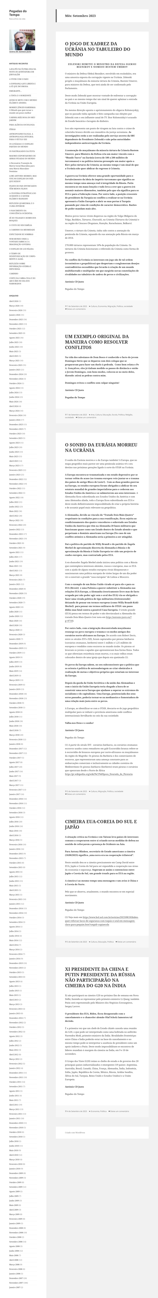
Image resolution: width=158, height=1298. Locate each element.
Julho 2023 (13, 447)
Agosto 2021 (14, 552)
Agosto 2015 (14, 872)
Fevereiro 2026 (15, 310)
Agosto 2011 (14, 1091)
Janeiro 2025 (14, 369)
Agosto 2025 (14, 337)
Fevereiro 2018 (15, 739)
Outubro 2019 (15, 653)
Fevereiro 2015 (15, 899)
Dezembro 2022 (16, 479)
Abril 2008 (13, 1260)
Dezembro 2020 (16, 589)
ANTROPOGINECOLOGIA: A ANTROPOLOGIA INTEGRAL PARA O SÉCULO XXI (21, 137)
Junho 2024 (14, 397)
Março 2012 (14, 1059)
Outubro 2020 (15, 598)
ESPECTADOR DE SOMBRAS (21, 234)
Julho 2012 (13, 1041)
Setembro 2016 (15, 812)
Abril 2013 (13, 999)
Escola (114, 414)
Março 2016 (14, 840)
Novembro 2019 (16, 648)
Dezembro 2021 (16, 534)
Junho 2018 (14, 721)
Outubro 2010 (15, 1132)
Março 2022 (14, 520)
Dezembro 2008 (16, 1228)
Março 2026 (14, 306)
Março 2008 (14, 1264)
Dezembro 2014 (16, 908)
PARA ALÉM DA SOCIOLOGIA (22, 124)
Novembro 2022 (16, 484)
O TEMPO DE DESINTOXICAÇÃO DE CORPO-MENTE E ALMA (22, 256)
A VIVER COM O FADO (18, 79)
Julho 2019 (13, 662)
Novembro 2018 (16, 698)
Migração (112, 306)
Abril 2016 (13, 835)
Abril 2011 (13, 1105)
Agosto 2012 (14, 1036)
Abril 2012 (13, 1054)
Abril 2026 (13, 301)
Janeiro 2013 (14, 1013)
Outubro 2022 (15, 488)
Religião (128, 414)
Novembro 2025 (16, 324)
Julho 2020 (13, 611)
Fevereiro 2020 (15, 634)
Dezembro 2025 (16, 319)
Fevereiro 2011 (15, 1114)
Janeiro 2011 (14, 1118)
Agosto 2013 (14, 981)
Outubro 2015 (15, 863)
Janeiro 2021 (14, 584)
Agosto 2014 (14, 926)
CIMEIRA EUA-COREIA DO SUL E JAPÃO (101, 824)
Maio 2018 (13, 726)
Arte (92, 414)
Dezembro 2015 (16, 853)
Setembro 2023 (15, 438)
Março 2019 (14, 680)
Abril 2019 (13, 675)
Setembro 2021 (15, 548)
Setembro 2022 (15, 493)
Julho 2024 (13, 392)
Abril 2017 (13, 780)
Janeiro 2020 (14, 639)
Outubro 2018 (15, 703)
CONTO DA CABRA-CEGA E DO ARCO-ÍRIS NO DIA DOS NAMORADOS (22, 281)
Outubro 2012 (15, 1027)
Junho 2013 (14, 990)
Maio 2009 (13, 1205)
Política (120, 306)
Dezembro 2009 (16, 1173)
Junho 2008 (14, 1251)
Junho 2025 (14, 347)
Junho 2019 (14, 666)
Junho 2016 (14, 826)
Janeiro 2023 (14, 474)
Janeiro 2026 (14, 315)
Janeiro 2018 (14, 744)
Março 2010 (14, 1159)
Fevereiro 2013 (15, 1009)
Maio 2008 (13, 1255)
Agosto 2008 (14, 1246)
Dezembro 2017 (16, 748)
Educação (107, 414)
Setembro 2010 (15, 1136)
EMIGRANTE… (15, 91)
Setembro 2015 (15, 867)
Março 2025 (14, 360)
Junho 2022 (14, 506)
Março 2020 (14, 630)
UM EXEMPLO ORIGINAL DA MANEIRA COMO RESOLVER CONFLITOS (97, 341)
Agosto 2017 (14, 762)
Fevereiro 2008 (15, 1269)
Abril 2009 (13, 1210)
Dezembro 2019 (16, 643)
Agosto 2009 (14, 1191)
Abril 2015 (13, 890)
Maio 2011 (13, 1100)
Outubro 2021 (15, 543)
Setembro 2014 (15, 922)
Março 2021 (14, 575)
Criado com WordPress (75, 1132)
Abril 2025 (13, 356)
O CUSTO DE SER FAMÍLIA (20, 225)
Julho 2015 (13, 876)
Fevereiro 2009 (15, 1219)
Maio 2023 (13, 456)
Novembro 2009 (16, 1178)
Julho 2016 (13, 821)
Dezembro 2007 (16, 1278)
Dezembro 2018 (16, 694)
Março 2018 (14, 735)
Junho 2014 (14, 936)
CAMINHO (13, 273)
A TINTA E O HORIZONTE (20, 95)
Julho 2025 (13, 342)
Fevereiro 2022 (15, 525)
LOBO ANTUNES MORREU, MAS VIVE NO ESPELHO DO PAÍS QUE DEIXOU (23, 179)
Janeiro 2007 (14, 1287)
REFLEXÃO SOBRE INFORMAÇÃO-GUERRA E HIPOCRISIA (20, 266)
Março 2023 (14, 465)
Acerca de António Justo (20, 51)
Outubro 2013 (15, 972)
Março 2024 (14, 411)
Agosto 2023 (14, 442)
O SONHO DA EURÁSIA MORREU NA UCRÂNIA (101, 447)
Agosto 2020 (14, 607)
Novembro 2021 (16, 538)
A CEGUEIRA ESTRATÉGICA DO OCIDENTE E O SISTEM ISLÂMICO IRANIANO (22, 196)
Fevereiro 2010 (15, 1164)
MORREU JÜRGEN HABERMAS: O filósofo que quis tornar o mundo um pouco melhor (22, 110)
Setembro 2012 (15, 1031)
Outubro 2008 (15, 1237)
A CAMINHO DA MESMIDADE (22, 230)
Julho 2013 (13, 986)
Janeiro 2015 (14, 904)
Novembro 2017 (16, 753)
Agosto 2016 (14, 817)
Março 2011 (14, 1109)
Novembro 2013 (16, 968)
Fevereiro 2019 (15, 684)
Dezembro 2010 (16, 1123)
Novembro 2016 (16, 803)
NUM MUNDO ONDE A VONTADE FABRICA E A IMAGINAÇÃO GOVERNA (20, 242)
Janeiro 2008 (14, 1273)
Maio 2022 (13, 511)
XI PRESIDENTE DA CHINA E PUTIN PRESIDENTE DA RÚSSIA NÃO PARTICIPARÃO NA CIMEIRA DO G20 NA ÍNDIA (100, 977)
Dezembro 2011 (16, 1073)
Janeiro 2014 (14, 958)
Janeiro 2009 (14, 1223)
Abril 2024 (13, 406)
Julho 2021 (13, 557)
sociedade (128, 306)
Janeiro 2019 (14, 689)
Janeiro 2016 (14, 849)
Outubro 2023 (15, 433)
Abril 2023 (13, 461)
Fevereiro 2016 (15, 844)
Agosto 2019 (14, 657)
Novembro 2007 (16, 1283)
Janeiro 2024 (14, 420)
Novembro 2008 (16, 1232)
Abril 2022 (13, 516)
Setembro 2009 (15, 1187)
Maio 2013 (13, 995)
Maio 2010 (13, 1150)
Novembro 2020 (16, 593)
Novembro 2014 (16, 913)
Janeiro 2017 (14, 794)
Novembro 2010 (16, 1127)
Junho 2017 (14, 771)
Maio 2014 (13, 940)
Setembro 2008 (15, 1241)
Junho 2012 (14, 1045)
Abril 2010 (13, 1155)
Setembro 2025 (15, 333)
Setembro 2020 (15, 602)
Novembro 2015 (16, 858)
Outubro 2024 (15, 383)
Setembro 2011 (15, 1086)
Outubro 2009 (15, 1182)
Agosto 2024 (14, 388)
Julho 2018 (13, 716)
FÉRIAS (12, 129)
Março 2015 (14, 894)
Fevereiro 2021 (15, 579)
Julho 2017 (13, 767)
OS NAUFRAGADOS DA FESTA (22, 151)
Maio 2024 (13, 401)
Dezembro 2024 (16, 374)
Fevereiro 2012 (15, 1063)
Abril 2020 (13, 625)
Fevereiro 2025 (15, 365)
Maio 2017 (13, 776)
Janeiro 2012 (14, 1068)
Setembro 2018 (15, 707)
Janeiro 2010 (14, 1168)
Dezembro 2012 (16, 1018)
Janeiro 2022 (14, 529)
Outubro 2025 (15, 328)
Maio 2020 (13, 621)
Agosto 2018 (14, 712)
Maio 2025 (13, 351)
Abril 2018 (13, 730)
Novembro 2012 (16, 1022)
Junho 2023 (14, 452)
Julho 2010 (13, 1141)
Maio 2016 (13, 831)
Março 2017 (14, 785)
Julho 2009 (13, 1196)
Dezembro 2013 (16, 963)
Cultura (94, 306)
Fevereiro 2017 (15, 789)
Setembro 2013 (15, 977)
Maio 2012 (13, 1050)
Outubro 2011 (15, 1082)
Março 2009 (14, 1214)
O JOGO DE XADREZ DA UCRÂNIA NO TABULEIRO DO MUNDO (97, 49)
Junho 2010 (14, 1146)
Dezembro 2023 (16, 424)
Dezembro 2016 (16, 799)
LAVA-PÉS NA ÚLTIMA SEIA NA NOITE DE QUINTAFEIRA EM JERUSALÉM (22, 72)
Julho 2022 (13, 502)
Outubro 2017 (15, 758)
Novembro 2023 (16, 429)
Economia (102, 306)
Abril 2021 (13, 570)
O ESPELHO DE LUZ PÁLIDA (21, 249)
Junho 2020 (14, 616)
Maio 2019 (13, 671)
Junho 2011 (14, 1095)
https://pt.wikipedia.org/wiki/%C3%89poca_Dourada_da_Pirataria (99, 774)
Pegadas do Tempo (18, 13)
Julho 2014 (13, 931)
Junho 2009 (14, 1200)
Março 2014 (14, 949)
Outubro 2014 (15, 917)
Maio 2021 (13, 566)
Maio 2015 (13, 885)
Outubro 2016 (15, 808)
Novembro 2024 (16, 379)
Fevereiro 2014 (15, 954)
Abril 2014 (13, 945)
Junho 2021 (14, 561)
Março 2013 (14, 1004)
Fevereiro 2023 (15, 470)
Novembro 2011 (16, 1077)
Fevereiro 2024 (15, 415)
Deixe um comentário (76, 309)
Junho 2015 (14, 881)
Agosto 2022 (14, 497)
